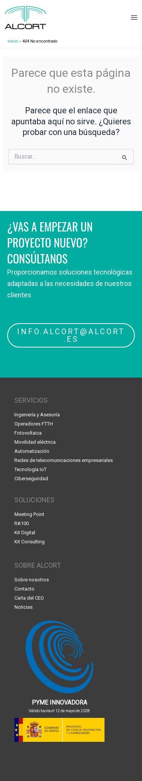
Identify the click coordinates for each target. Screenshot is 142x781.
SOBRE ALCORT (37, 565)
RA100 (21, 523)
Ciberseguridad (31, 478)
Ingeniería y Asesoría (37, 414)
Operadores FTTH (33, 424)
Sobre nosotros (31, 580)
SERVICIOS (31, 400)
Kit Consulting (29, 541)
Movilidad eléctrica (35, 442)
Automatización (31, 451)
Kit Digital (24, 532)
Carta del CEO (29, 598)
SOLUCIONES (34, 500)
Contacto (24, 589)
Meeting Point (29, 514)
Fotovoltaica (28, 433)
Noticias (23, 607)
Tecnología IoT (30, 469)
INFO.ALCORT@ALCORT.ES (71, 335)
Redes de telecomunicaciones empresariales (63, 460)
